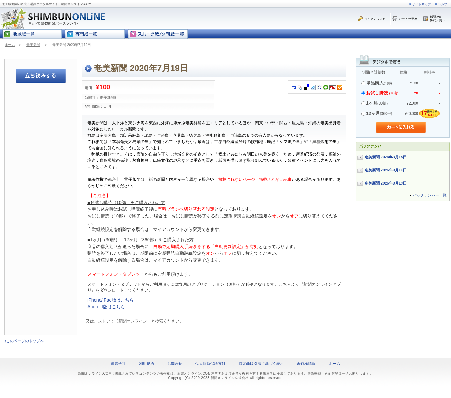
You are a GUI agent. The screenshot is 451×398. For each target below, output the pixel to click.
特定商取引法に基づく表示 (261, 363)
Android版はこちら (106, 306)
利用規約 (146, 363)
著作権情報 (306, 363)
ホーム (10, 45)
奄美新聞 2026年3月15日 (386, 157)
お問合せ (174, 363)
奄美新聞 (33, 45)
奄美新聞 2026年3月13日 (386, 183)
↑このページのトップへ (24, 341)
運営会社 (118, 363)
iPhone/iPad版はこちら (110, 300)
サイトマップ (421, 4)
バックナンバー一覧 (430, 195)
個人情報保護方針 (210, 363)
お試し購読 (377, 92)
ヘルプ (442, 4)
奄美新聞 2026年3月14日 (386, 170)
